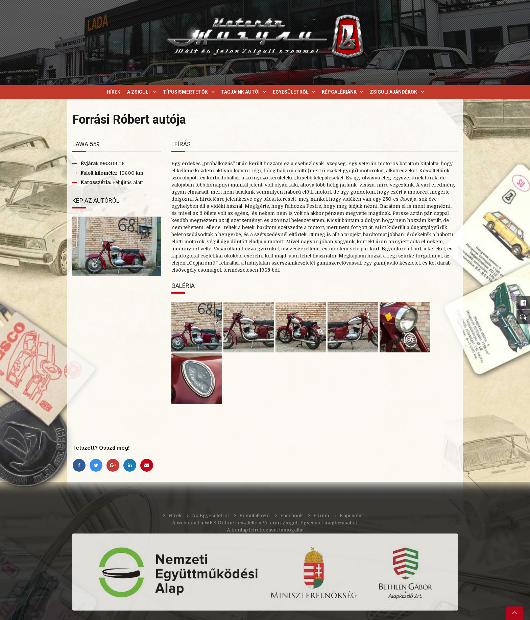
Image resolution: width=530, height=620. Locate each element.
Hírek (113, 92)
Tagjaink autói (240, 92)
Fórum (321, 515)
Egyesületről (291, 92)
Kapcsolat (351, 515)
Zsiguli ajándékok (393, 92)
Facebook (291, 515)
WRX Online (219, 522)
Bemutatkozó (254, 515)
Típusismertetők (185, 92)
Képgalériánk (339, 92)
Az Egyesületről (210, 515)
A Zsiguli (138, 92)
